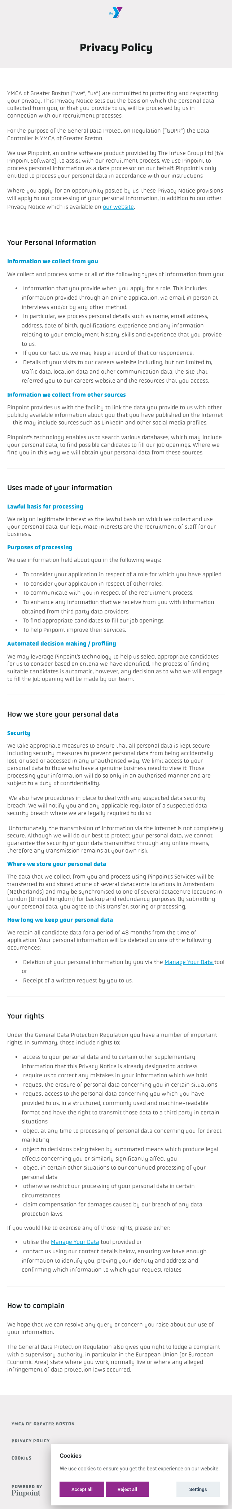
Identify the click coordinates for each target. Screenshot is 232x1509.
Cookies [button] (22, 1458)
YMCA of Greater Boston (43, 1423)
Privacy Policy (31, 1440)
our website (118, 206)
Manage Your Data (189, 962)
